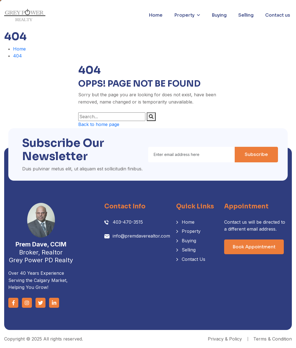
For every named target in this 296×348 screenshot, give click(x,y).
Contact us (277, 15)
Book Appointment (253, 247)
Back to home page (98, 124)
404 (17, 56)
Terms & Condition (272, 339)
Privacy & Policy (225, 339)
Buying (219, 15)
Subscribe (256, 154)
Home (156, 15)
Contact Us (193, 259)
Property (184, 15)
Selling (246, 15)
